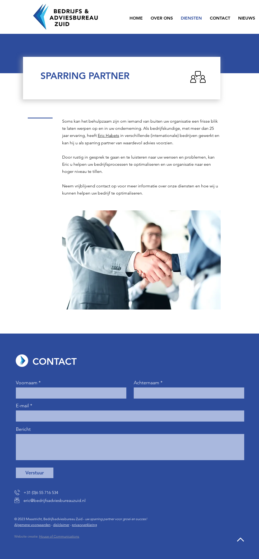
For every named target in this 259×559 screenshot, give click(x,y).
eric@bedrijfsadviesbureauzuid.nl (55, 500)
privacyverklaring (84, 525)
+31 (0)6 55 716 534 (41, 492)
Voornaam (26, 382)
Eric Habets (108, 135)
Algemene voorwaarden (32, 525)
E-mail (22, 405)
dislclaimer (61, 525)
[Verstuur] (34, 473)
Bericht (23, 429)
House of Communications (59, 536)
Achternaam (146, 382)
